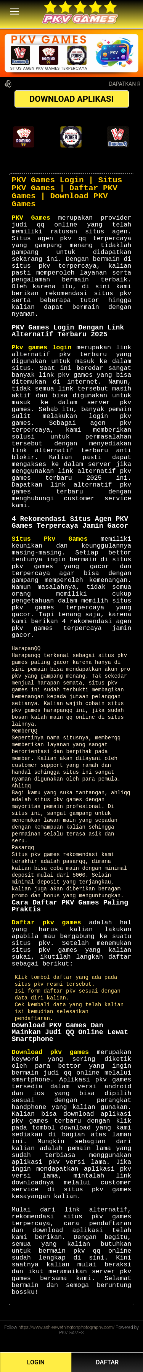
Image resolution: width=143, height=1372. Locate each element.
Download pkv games (50, 1052)
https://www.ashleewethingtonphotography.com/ (66, 1327)
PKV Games (31, 218)
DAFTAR (107, 1362)
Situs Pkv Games (50, 539)
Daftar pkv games (46, 922)
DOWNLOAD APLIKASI (71, 99)
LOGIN (36, 1362)
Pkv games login (42, 347)
